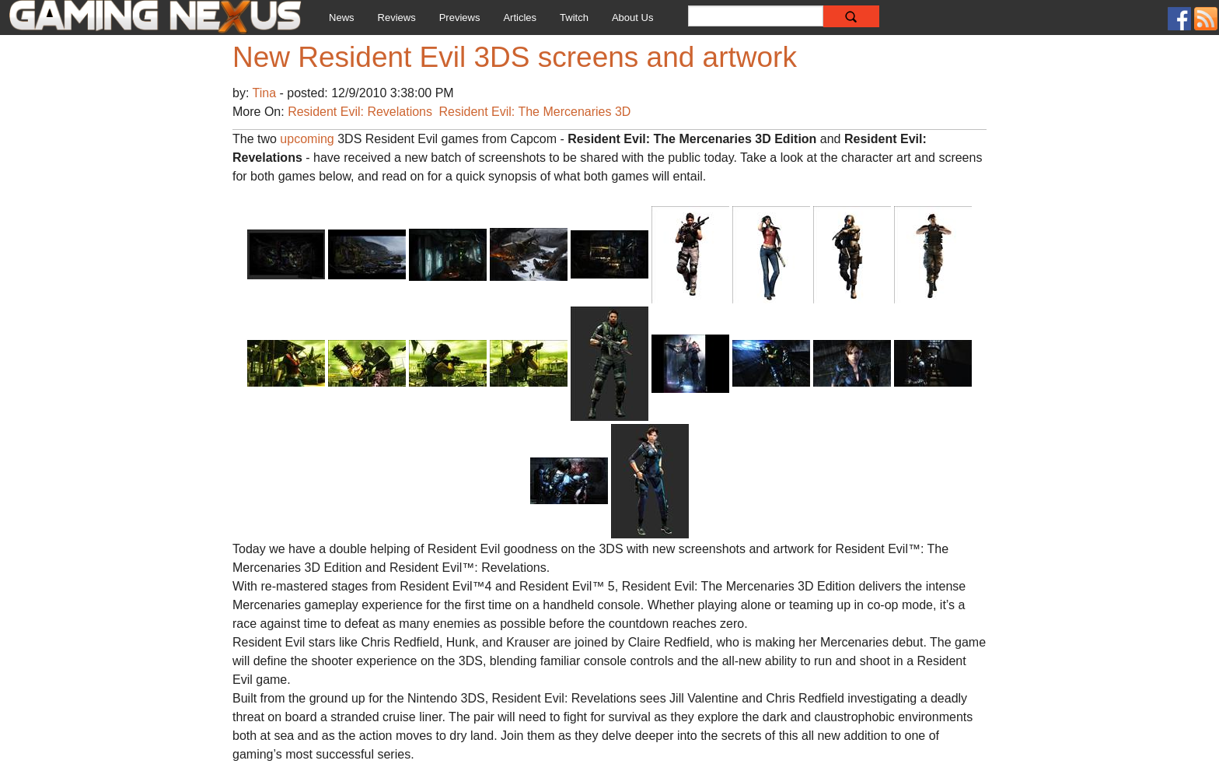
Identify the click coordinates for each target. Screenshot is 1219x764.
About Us (632, 17)
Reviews (397, 17)
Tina (266, 93)
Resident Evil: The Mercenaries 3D (534, 111)
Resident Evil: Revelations (360, 111)
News (342, 17)
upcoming (307, 138)
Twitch (574, 17)
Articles (519, 17)
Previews (459, 17)
